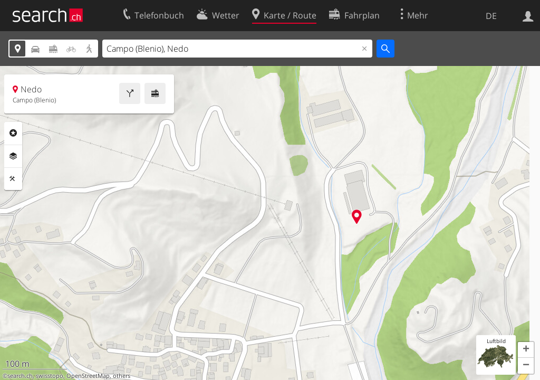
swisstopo (49, 375)
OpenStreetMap (88, 375)
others (121, 375)
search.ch (20, 375)
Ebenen (13, 156)
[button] (526, 350)
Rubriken (13, 133)
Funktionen (13, 179)
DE (491, 16)
